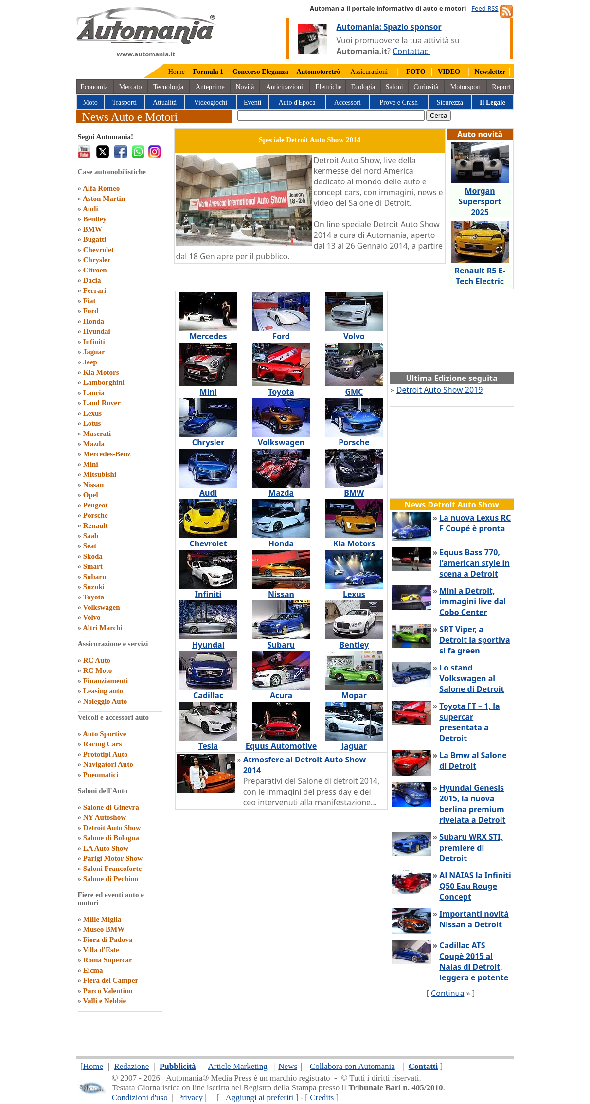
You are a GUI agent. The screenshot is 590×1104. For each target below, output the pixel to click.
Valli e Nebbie (104, 1001)
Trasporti (124, 102)
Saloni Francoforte (112, 868)
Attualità (165, 102)
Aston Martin (104, 198)
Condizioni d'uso (140, 1097)
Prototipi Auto (105, 754)
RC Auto (96, 660)
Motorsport (465, 86)
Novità (244, 86)
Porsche (95, 515)
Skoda (93, 556)
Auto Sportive (104, 734)
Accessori (347, 102)
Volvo (91, 617)
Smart (93, 566)
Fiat (89, 301)
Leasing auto (103, 691)
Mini (90, 464)
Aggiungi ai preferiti (259, 1097)
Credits (322, 1097)
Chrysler (97, 260)
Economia (94, 86)
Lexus (92, 413)
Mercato (130, 86)
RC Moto (97, 670)
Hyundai (96, 331)
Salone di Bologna (111, 838)
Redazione (131, 1066)
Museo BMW (104, 929)
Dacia (92, 280)
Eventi (253, 102)
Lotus (92, 423)
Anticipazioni (284, 86)
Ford (91, 311)
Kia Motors (101, 372)
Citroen (95, 270)
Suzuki (94, 587)
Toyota (93, 597)
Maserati (97, 433)
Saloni (394, 86)
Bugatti (95, 239)
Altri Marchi (103, 628)
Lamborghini (104, 382)
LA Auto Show (105, 848)
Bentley (95, 219)
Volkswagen (101, 607)
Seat (90, 546)
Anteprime (210, 86)
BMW (92, 229)
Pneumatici (101, 774)
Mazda (94, 444)
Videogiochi (210, 102)
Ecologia (363, 86)
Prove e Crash (399, 102)
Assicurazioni (369, 71)
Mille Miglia (102, 919)
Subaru (95, 576)
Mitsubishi (99, 474)
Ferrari (94, 290)
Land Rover (102, 403)
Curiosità (425, 86)
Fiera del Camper (110, 980)
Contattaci (411, 51)
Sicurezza (450, 102)
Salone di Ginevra (111, 807)
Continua (447, 993)
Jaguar (94, 352)
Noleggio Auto (105, 701)
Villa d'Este (101, 950)
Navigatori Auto (108, 764)
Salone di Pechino (110, 879)
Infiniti (94, 341)
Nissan (93, 485)
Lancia (94, 393)
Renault (95, 525)
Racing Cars (102, 744)
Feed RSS (484, 8)
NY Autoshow (104, 817)
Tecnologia (168, 86)
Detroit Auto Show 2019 (439, 389)
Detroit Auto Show (112, 828)
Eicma (93, 970)
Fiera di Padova (108, 939)
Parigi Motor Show (113, 858)
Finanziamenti (105, 681)
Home (176, 71)
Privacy (190, 1097)
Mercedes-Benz (107, 454)
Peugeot (95, 505)
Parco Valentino (108, 991)
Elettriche (328, 86)
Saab (91, 536)
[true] (331, 115)
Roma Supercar (107, 960)
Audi (90, 209)
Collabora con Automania (352, 1066)
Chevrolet (98, 249)
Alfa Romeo (101, 188)
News (287, 1066)
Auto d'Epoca (296, 102)
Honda (93, 321)
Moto (90, 102)
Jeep (90, 362)
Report (501, 86)
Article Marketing (237, 1066)
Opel (90, 495)
